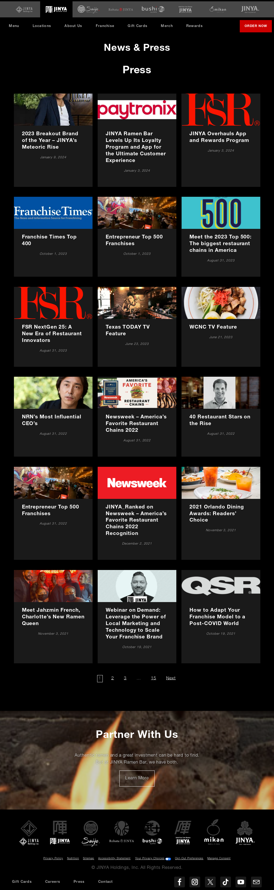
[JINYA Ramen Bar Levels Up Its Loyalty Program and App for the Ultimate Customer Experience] (137, 139)
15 (154, 677)
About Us (75, 24)
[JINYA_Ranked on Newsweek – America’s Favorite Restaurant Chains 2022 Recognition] (137, 512)
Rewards (196, 24)
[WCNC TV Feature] (221, 325)
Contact (105, 882)
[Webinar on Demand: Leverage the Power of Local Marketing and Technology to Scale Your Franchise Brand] (137, 615)
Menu (16, 24)
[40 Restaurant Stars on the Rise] (221, 415)
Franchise (106, 24)
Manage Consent (218, 857)
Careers (52, 882)
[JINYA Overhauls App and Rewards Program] (221, 139)
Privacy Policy (53, 857)
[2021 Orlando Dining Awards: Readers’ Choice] (221, 512)
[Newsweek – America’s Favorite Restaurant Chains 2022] (137, 415)
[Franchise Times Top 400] (53, 235)
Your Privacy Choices (150, 857)
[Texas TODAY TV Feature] (137, 325)
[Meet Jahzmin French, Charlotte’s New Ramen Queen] (53, 615)
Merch (171, 26)
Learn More (139, 779)
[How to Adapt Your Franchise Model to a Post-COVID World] (221, 615)
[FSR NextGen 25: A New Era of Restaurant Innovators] (53, 325)
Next (171, 677)
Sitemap (88, 857)
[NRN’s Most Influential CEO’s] (53, 415)
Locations (43, 24)
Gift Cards (139, 24)
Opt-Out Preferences (189, 857)
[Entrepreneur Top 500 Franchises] (137, 235)
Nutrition (73, 857)
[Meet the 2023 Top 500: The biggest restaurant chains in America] (221, 235)
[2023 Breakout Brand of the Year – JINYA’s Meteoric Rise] (53, 139)
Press (79, 882)
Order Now (256, 27)
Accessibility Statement (114, 857)
